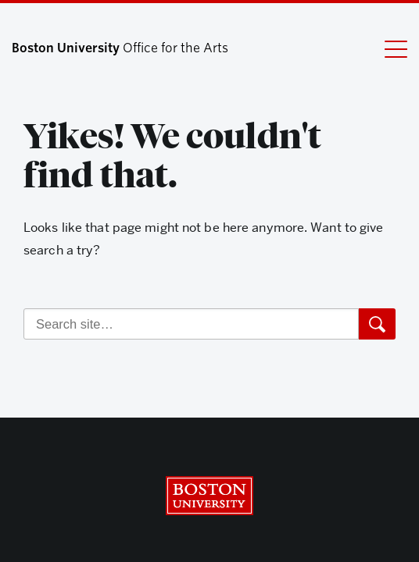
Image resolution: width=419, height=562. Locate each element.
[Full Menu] (386, 48)
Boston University (209, 495)
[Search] (191, 324)
